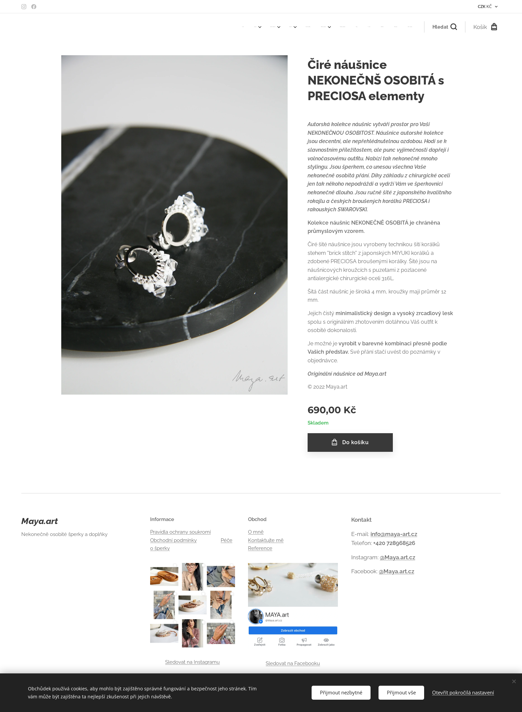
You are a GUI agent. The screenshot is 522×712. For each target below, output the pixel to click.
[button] (444, 27)
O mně (256, 532)
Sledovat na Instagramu (192, 662)
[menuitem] (283, 27)
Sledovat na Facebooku (293, 663)
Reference (260, 548)
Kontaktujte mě (266, 540)
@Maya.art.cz (397, 557)
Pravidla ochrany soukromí (180, 532)
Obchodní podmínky (173, 540)
